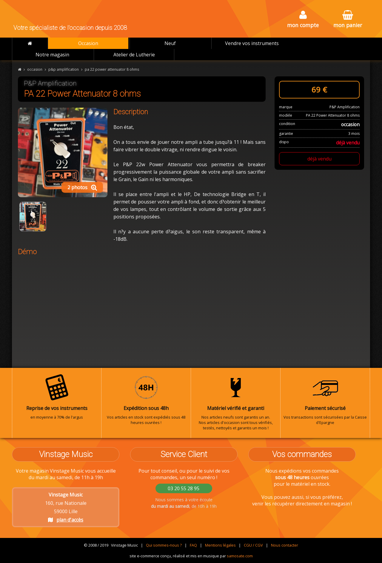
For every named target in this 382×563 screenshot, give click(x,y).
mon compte (303, 19)
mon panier (347, 19)
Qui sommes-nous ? (164, 545)
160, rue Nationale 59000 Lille (66, 507)
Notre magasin (52, 54)
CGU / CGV (253, 545)
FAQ (193, 545)
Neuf (170, 43)
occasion (34, 69)
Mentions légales (220, 545)
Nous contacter (284, 545)
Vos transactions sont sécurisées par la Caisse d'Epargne (325, 399)
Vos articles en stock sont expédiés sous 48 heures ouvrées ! (146, 399)
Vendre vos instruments (252, 43)
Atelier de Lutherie (134, 54)
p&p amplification (63, 69)
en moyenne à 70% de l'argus (56, 397)
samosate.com (240, 556)
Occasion (88, 43)
